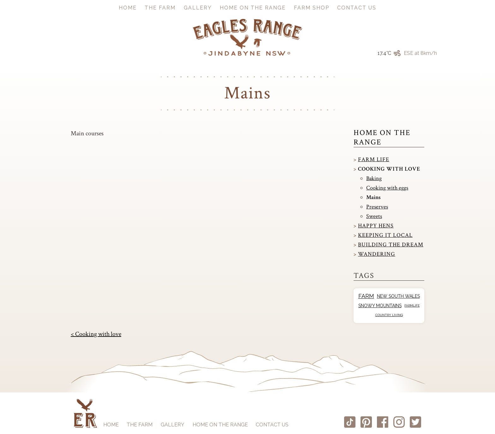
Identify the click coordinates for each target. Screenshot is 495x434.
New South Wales (398, 296)
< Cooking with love (96, 334)
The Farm (160, 8)
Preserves (377, 206)
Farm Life (373, 159)
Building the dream (390, 244)
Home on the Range (253, 8)
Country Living (389, 315)
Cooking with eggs (387, 187)
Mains (373, 197)
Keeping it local (385, 235)
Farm (366, 296)
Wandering (376, 254)
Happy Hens (376, 225)
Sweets (374, 216)
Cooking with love (389, 169)
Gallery (198, 8)
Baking (374, 178)
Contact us (356, 8)
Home (128, 8)
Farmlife (412, 305)
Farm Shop (311, 8)
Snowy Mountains (380, 305)
